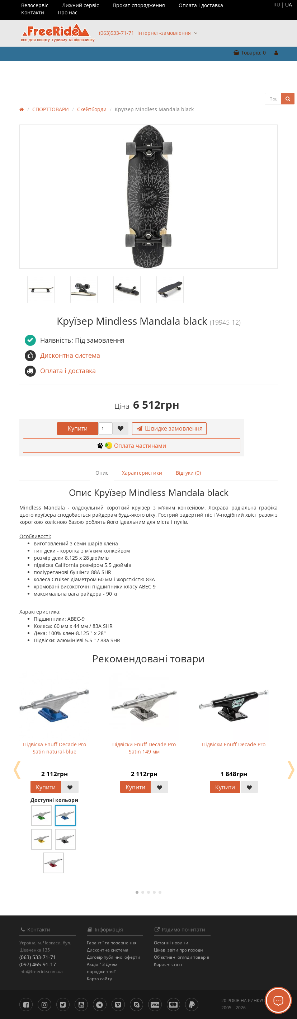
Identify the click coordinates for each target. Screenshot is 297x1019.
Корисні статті (169, 964)
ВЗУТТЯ (39, 69)
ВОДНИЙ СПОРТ (193, 69)
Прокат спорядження (139, 5)
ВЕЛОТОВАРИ (235, 69)
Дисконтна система (107, 950)
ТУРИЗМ (65, 69)
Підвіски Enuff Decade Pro (233, 744)
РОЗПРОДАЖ (271, 69)
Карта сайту (99, 979)
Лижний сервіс (80, 5)
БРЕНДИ (17, 84)
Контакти (32, 12)
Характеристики (142, 472)
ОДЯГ (16, 69)
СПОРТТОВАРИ (99, 69)
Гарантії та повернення (112, 943)
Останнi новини (171, 943)
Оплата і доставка (201, 5)
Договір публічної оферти (113, 957)
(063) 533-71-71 (37, 957)
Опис (101, 472)
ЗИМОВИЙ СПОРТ (145, 69)
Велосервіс (34, 5)
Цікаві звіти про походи (178, 950)
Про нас (67, 12)
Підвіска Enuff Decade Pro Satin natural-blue (54, 748)
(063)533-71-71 (116, 32)
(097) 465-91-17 (37, 964)
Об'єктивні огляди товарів (181, 957)
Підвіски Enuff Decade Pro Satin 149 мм (144, 748)
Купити (78, 428)
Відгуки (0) (188, 472)
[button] (249, 53)
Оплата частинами (132, 446)
